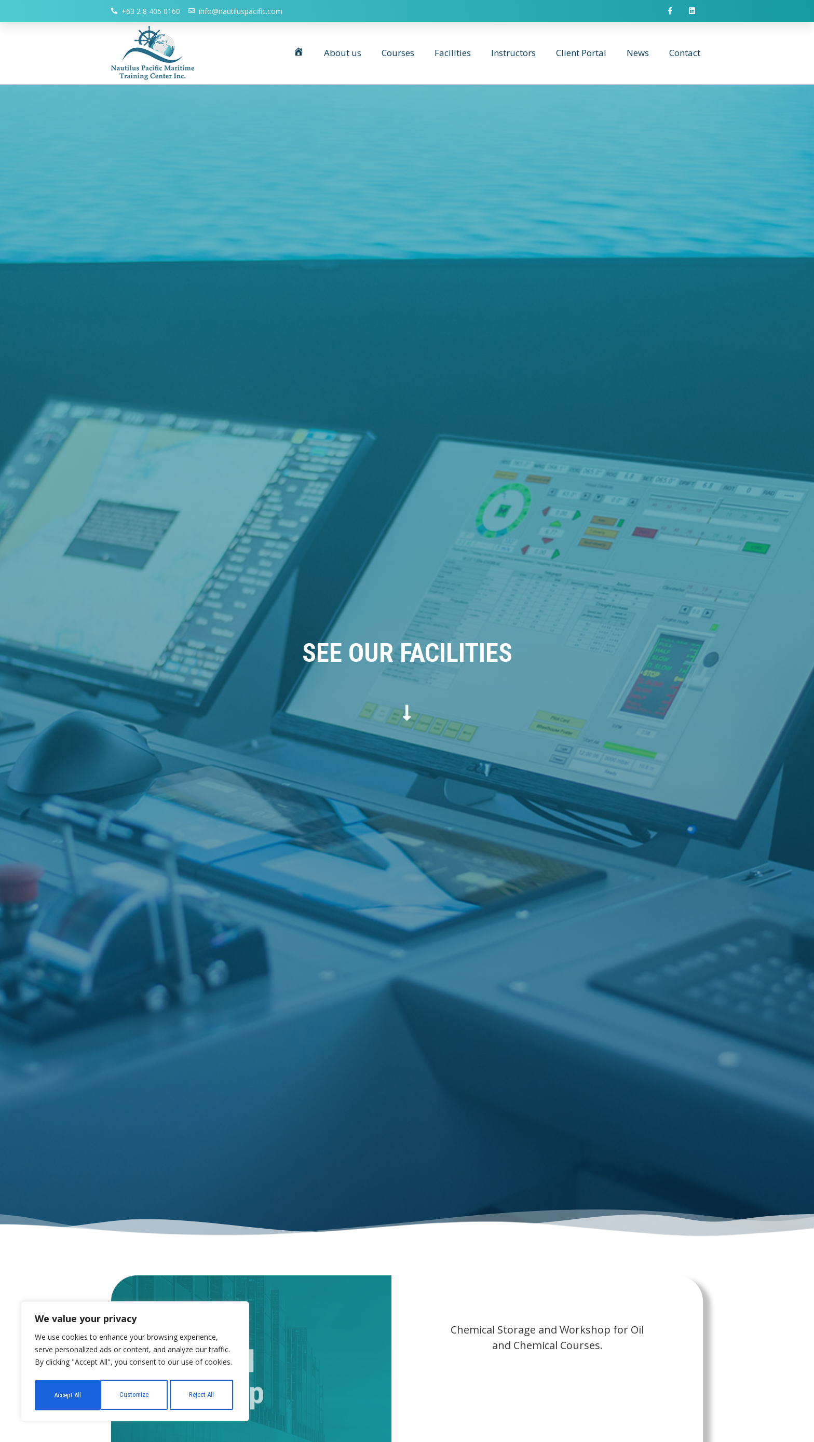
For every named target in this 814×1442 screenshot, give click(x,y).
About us (342, 54)
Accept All (203, 1395)
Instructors (513, 54)
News (638, 54)
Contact (684, 54)
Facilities (453, 54)
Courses (398, 54)
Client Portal (581, 54)
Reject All (136, 1395)
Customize (68, 1395)
